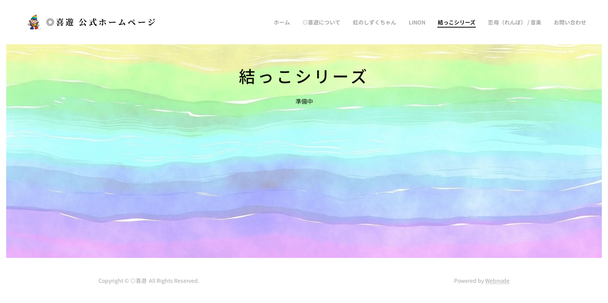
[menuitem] (303, 22)
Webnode (497, 280)
